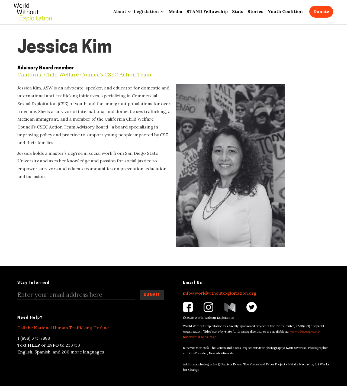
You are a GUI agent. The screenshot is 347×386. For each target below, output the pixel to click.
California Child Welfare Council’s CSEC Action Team (84, 74)
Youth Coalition (285, 11)
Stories (255, 11)
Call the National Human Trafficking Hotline (63, 327)
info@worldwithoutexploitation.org (219, 293)
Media (175, 11)
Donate (321, 11)
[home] (33, 12)
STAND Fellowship (207, 11)
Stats (237, 11)
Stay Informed (33, 283)
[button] (123, 11)
